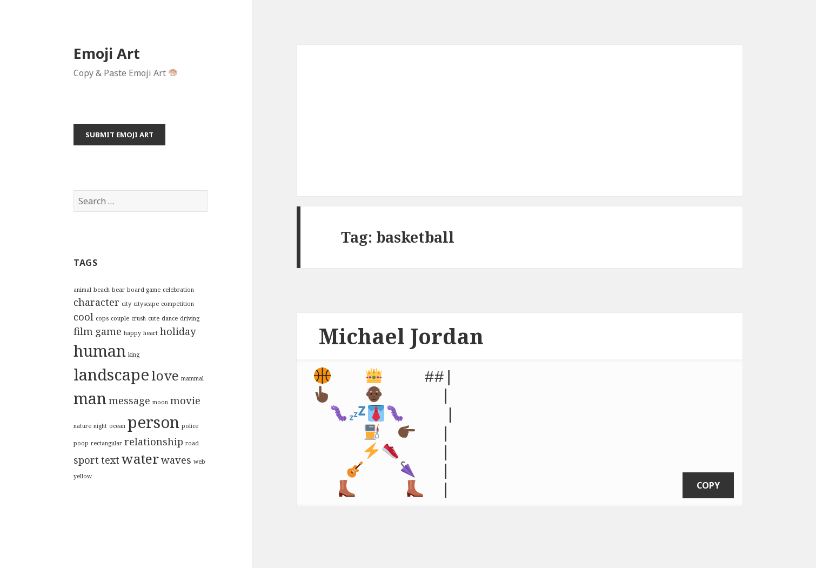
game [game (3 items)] (108, 331)
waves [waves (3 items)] (176, 459)
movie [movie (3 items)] (185, 400)
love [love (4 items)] (165, 375)
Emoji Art (106, 53)
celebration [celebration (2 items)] (178, 289)
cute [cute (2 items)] (153, 318)
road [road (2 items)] (192, 443)
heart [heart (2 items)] (150, 333)
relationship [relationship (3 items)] (153, 441)
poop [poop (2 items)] (81, 443)
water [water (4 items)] (140, 458)
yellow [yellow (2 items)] (82, 476)
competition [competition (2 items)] (177, 304)
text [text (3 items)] (110, 459)
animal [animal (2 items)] (82, 289)
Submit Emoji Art (119, 134)
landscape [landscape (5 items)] (111, 374)
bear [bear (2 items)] (118, 289)
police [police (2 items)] (190, 426)
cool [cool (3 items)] (83, 316)
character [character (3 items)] (96, 302)
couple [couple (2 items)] (120, 318)
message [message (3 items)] (129, 400)
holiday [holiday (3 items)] (178, 331)
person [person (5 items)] (153, 422)
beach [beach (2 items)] (101, 289)
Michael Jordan (401, 336)
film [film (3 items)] (83, 331)
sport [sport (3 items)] (86, 459)
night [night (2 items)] (100, 426)
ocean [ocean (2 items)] (117, 426)
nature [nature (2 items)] (82, 426)
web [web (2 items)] (199, 461)
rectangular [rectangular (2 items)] (106, 443)
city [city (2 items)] (126, 304)
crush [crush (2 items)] (138, 318)
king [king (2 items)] (133, 354)
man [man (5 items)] (89, 398)
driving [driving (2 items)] (189, 318)
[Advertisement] (520, 120)
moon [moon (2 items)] (160, 402)
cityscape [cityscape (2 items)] (146, 304)
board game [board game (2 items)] (143, 289)
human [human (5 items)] (99, 351)
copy (708, 474)
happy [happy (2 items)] (132, 333)
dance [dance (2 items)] (170, 318)
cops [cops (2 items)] (102, 318)
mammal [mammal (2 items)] (192, 378)
